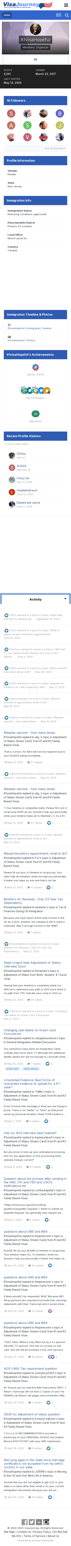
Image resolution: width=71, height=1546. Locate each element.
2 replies (35, 1402)
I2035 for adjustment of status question (32, 1414)
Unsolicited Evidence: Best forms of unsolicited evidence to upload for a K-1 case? (32, 1083)
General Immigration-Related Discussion (31, 1042)
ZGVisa (21, 453)
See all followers (55, 148)
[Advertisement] (35, 556)
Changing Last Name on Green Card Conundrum (30, 1032)
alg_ (37, 737)
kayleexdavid (43, 1137)
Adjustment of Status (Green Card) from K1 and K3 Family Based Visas (35, 741)
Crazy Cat (23, 478)
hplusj (13, 698)
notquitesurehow (45, 1038)
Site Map (9, 1531)
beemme (40, 907)
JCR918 (39, 1471)
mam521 (15, 834)
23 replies (34, 1166)
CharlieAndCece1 (27, 490)
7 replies (34, 932)
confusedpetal (44, 1190)
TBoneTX (15, 1011)
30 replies (34, 999)
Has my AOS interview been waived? (30, 1133)
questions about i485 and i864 (26, 1231)
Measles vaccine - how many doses (29, 733)
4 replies (33, 1219)
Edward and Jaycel (28, 502)
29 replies (35, 1497)
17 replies (34, 887)
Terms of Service (34, 1536)
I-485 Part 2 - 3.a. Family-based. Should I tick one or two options (34, 653)
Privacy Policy (42, 1531)
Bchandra (41, 970)
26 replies (35, 1265)
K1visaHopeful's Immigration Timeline (29, 328)
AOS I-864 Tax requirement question (30, 1368)
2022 (13, 615)
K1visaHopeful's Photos (21, 340)
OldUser (14, 649)
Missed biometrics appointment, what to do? (35, 853)
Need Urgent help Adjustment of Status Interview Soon (32, 964)
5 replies (33, 1121)
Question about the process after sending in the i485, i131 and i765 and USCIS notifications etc (35, 1182)
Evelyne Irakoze (45, 1418)
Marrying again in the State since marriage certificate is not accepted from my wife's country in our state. (34, 1463)
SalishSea (15, 773)
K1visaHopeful (12, 737)
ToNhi (38, 1091)
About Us (53, 1536)
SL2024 (21, 465)
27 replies (34, 762)
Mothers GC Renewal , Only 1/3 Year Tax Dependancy (33, 901)
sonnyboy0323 (44, 1373)
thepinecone (43, 1236)
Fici (37, 857)
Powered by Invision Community (36, 1540)
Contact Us (24, 1531)
